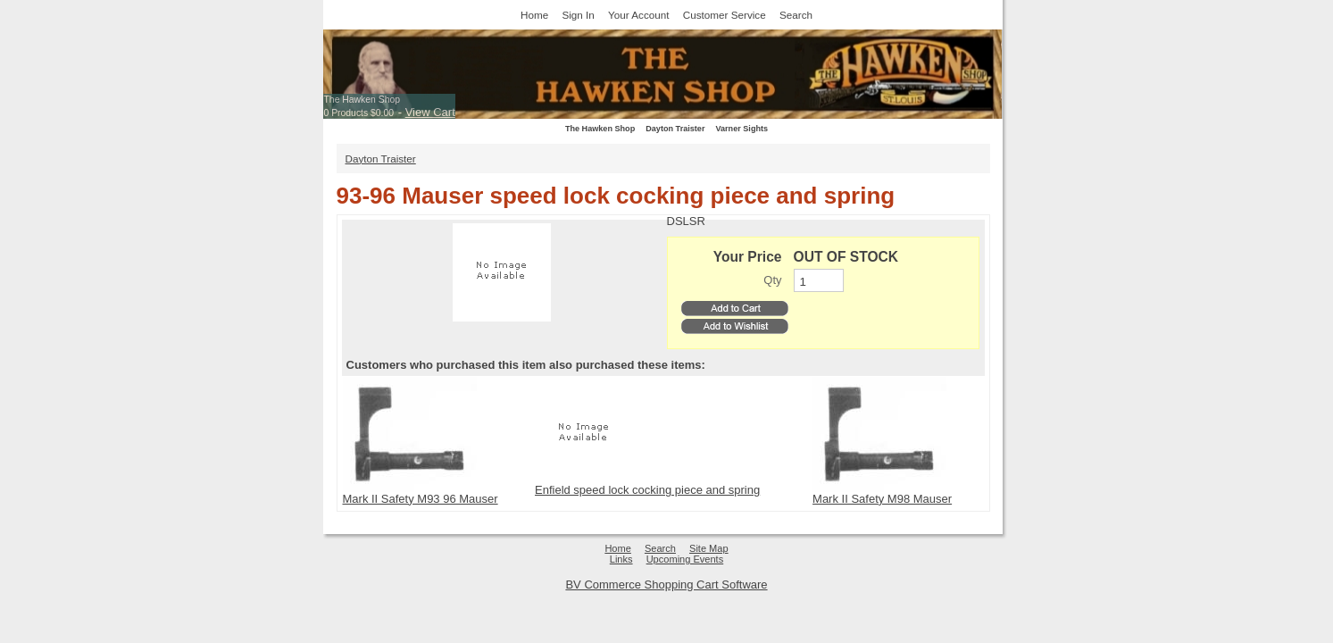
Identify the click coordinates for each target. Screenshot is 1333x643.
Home (534, 15)
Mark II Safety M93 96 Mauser (420, 498)
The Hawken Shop (362, 99)
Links (621, 559)
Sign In (578, 15)
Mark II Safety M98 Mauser (882, 498)
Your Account (638, 15)
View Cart (430, 112)
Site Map (709, 548)
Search (795, 15)
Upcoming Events (685, 559)
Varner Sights (741, 128)
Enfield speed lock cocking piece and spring (647, 490)
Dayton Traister (675, 128)
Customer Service (724, 15)
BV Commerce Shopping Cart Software (666, 584)
